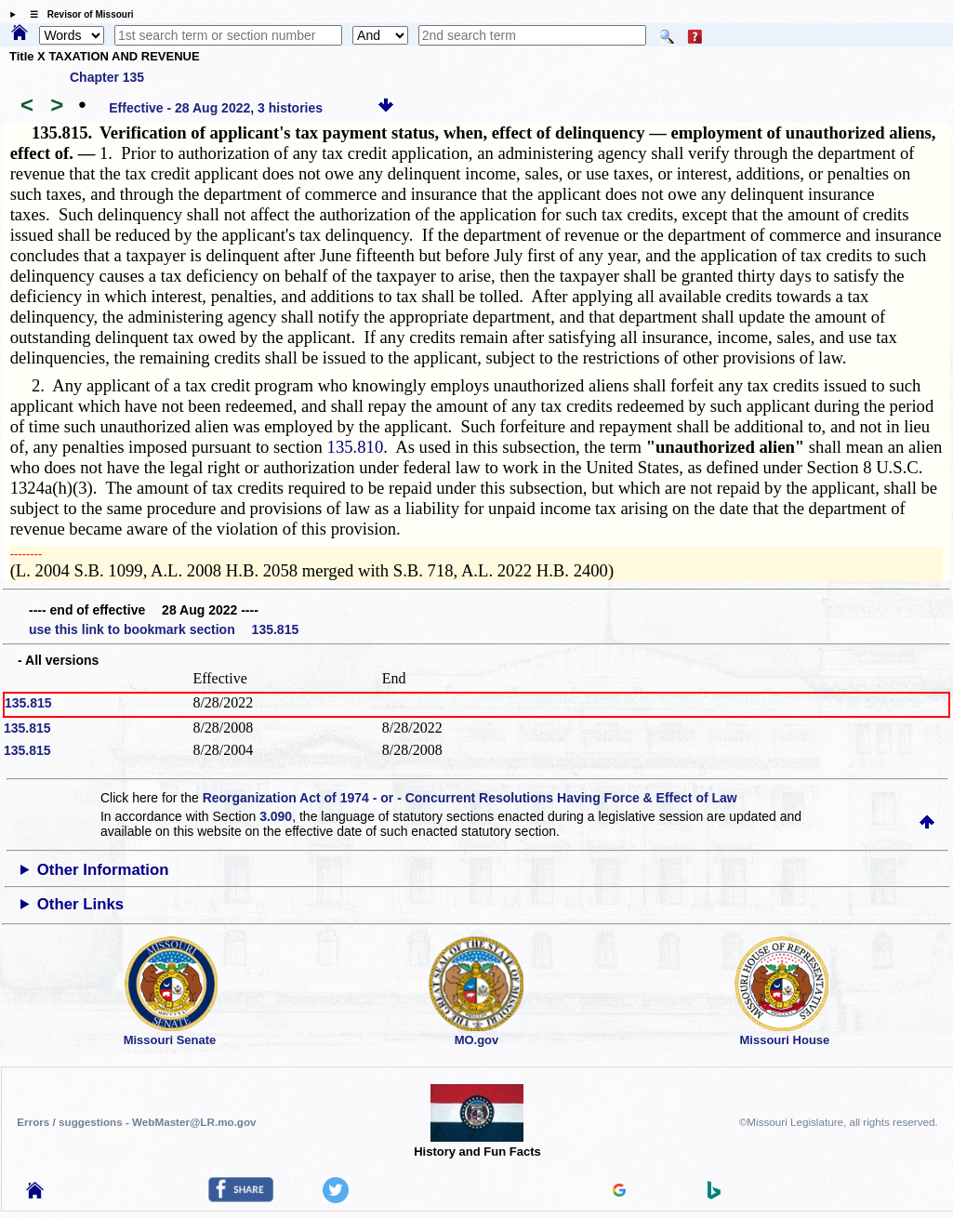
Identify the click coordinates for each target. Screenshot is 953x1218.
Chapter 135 (107, 77)
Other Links (80, 904)
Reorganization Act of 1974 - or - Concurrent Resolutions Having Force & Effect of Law (470, 797)
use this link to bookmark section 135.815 (163, 629)
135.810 (355, 447)
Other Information (103, 870)
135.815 (28, 702)
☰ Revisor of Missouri (77, 14)
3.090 (275, 816)
